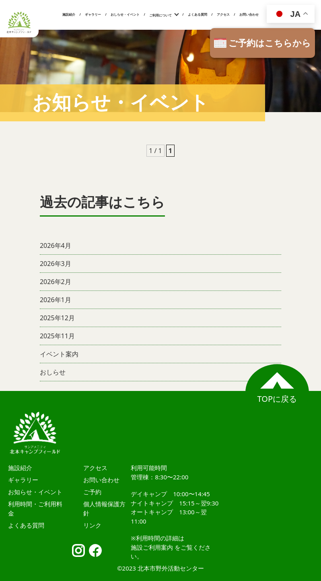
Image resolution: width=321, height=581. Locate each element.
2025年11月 (57, 335)
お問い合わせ (249, 14)
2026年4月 (55, 245)
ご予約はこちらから (269, 43)
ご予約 (92, 492)
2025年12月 (57, 317)
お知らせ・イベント (35, 492)
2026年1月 (55, 299)
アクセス (223, 14)
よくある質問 (197, 14)
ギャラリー (93, 14)
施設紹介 (68, 14)
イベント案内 (59, 354)
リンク (92, 525)
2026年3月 (55, 263)
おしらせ (53, 372)
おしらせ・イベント (125, 14)
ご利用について (160, 15)
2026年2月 (55, 281)
